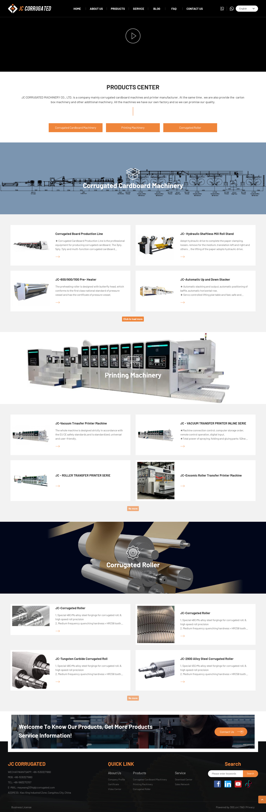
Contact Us (232, 732)
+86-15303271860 (42, 772)
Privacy (250, 807)
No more (133, 508)
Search (250, 773)
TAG (242, 807)
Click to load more (132, 319)
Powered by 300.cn (227, 807)
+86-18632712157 (22, 782)
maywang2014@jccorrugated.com (36, 787)
